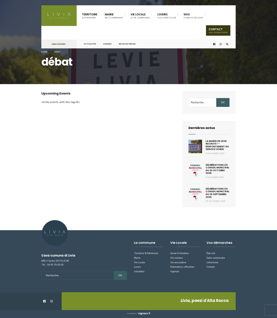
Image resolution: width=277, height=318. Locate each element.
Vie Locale (139, 262)
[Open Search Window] (227, 44)
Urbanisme (212, 262)
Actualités (90, 43)
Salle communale (216, 258)
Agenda (107, 43)
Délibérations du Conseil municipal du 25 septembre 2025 (217, 193)
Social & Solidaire (179, 253)
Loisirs (166, 16)
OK (223, 102)
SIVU (193, 16)
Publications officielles (182, 267)
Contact (218, 30)
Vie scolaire (176, 258)
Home (44, 51)
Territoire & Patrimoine (146, 253)
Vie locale (140, 16)
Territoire (89, 16)
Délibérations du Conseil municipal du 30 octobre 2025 (217, 169)
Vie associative (178, 262)
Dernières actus (201, 128)
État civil (211, 253)
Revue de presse (127, 43)
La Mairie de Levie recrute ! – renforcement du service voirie (217, 145)
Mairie (114, 16)
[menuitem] (92, 15)
